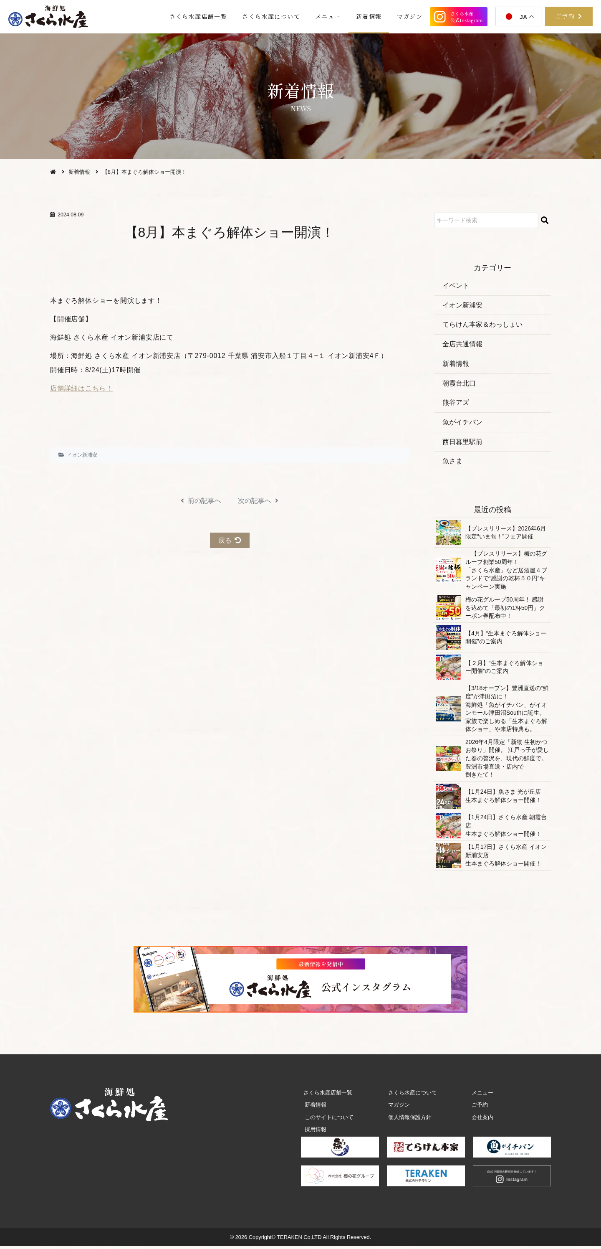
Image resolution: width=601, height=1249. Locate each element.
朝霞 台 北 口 (459, 384)
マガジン (409, 16)
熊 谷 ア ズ (455, 404)
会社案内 (481, 1120)
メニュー (324, 16)
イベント (455, 285)
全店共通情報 (462, 344)
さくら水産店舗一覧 (191, 16)
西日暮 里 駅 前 (462, 443)
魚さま (452, 463)
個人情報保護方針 (408, 1120)
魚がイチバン (462, 424)
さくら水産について (266, 16)
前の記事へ (201, 500)
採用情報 (314, 1132)
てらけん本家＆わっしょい (482, 325)
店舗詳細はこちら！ (81, 388)
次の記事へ (258, 500)
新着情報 (366, 16)
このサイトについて (327, 1120)
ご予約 (478, 1107)
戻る (229, 540)
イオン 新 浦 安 (82, 455)
